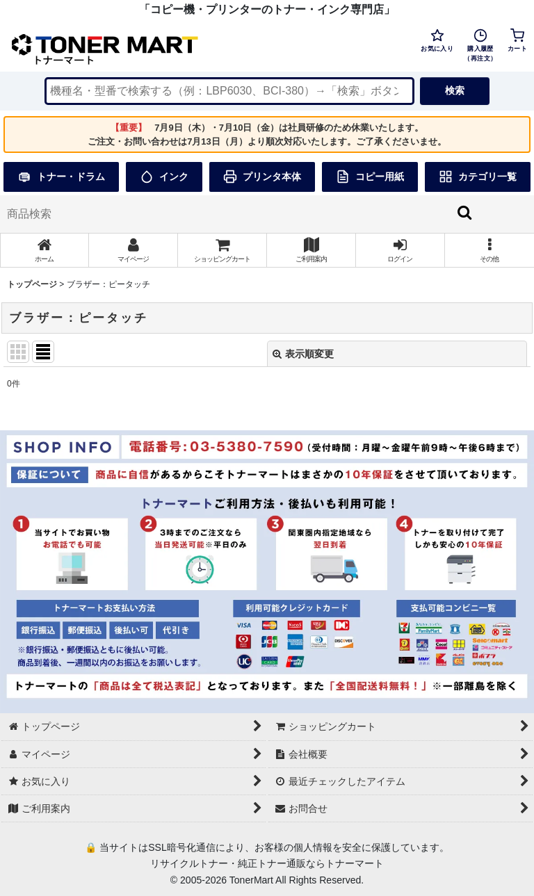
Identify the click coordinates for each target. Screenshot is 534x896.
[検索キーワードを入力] (229, 91)
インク (164, 177)
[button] (489, 250)
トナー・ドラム (61, 177)
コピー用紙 (370, 177)
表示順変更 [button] (303, 353)
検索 (454, 90)
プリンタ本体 (262, 177)
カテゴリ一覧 (478, 177)
